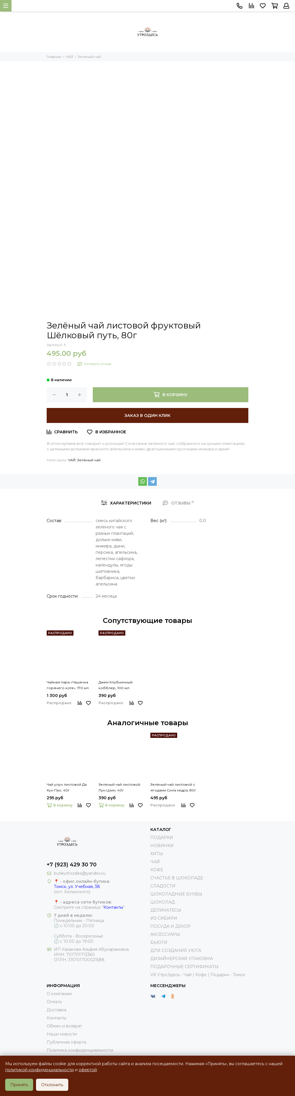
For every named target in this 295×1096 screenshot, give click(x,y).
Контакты (113, 907)
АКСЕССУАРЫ (165, 934)
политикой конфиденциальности (39, 1069)
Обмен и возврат (64, 1026)
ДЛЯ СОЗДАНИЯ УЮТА (175, 950)
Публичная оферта (66, 1042)
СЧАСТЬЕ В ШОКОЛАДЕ (176, 877)
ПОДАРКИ (161, 837)
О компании (59, 993)
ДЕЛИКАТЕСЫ (165, 910)
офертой (88, 1069)
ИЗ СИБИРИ (163, 918)
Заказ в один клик (147, 415)
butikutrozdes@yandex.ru (79, 873)
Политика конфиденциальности (80, 1050)
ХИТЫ (156, 853)
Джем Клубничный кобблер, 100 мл (116, 685)
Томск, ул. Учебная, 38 (77, 886)
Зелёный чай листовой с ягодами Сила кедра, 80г (173, 787)
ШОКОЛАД (162, 902)
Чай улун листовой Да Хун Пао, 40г (67, 787)
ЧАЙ (71, 460)
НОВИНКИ (162, 845)
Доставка (56, 1009)
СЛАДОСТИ (162, 886)
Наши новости (62, 1034)
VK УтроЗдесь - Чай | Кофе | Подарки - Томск (197, 974)
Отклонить (52, 1084)
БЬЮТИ (158, 942)
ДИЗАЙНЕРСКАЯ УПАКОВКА (181, 958)
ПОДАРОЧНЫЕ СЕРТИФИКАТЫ (184, 966)
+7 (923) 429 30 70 (72, 864)
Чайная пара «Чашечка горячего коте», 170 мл (68, 685)
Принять (19, 1084)
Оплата (54, 1001)
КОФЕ (156, 869)
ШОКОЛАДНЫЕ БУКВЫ (176, 894)
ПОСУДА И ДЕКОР (170, 926)
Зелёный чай (89, 460)
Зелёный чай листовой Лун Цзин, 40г (119, 787)
